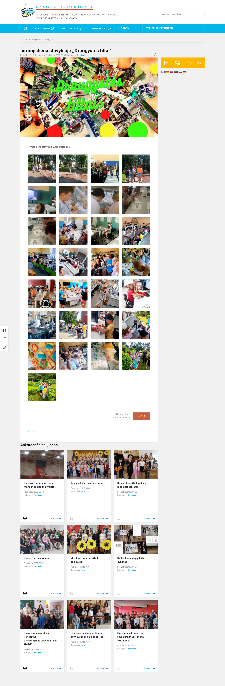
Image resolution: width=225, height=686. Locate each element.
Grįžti (35, 432)
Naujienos (36, 39)
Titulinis (24, 39)
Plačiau (54, 518)
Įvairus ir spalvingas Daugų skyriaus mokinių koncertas (87, 635)
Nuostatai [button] (123, 28)
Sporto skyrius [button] (71, 28)
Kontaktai (71, 18)
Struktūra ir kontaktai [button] (159, 28)
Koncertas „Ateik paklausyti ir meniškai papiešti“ (134, 485)
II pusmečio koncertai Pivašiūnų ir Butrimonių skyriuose (130, 637)
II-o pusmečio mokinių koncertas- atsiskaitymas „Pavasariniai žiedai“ (40, 639)
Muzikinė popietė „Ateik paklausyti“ (85, 560)
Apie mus (113, 14)
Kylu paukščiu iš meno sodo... (88, 483)
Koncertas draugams (36, 558)
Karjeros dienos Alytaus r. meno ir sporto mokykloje (39, 485)
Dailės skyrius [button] (44, 28)
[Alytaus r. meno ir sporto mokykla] (28, 9)
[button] (183, 6)
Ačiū (141, 416)
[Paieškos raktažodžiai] (182, 13)
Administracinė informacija (88, 14)
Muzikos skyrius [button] (100, 28)
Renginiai (49, 39)
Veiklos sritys (60, 14)
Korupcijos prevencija (49, 18)
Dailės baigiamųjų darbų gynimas (131, 560)
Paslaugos (42, 14)
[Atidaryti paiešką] (201, 14)
